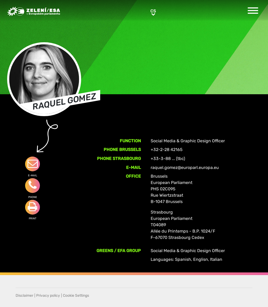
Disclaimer (24, 295)
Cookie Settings (76, 295)
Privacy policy (48, 295)
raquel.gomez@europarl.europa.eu (185, 167)
